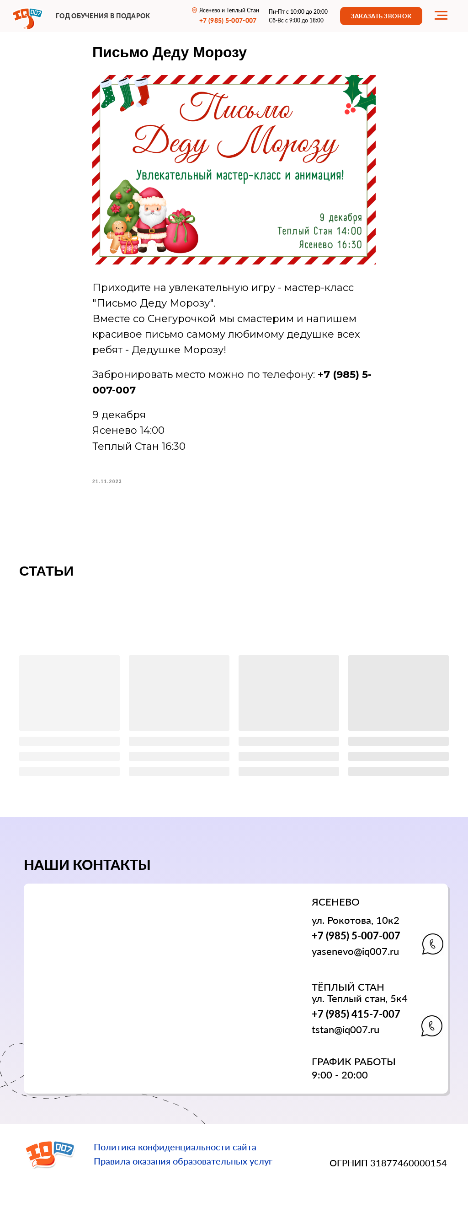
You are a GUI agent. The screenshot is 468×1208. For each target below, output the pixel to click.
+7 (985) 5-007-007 (356, 935)
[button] (381, 16)
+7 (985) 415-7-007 (356, 1014)
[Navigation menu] (441, 15)
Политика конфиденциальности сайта (175, 1146)
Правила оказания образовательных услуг (183, 1160)
